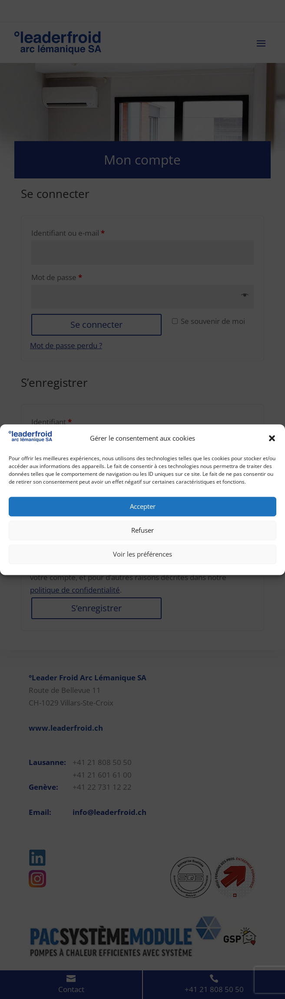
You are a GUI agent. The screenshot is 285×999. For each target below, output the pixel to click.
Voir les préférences (142, 554)
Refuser (142, 530)
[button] (272, 438)
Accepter (143, 506)
